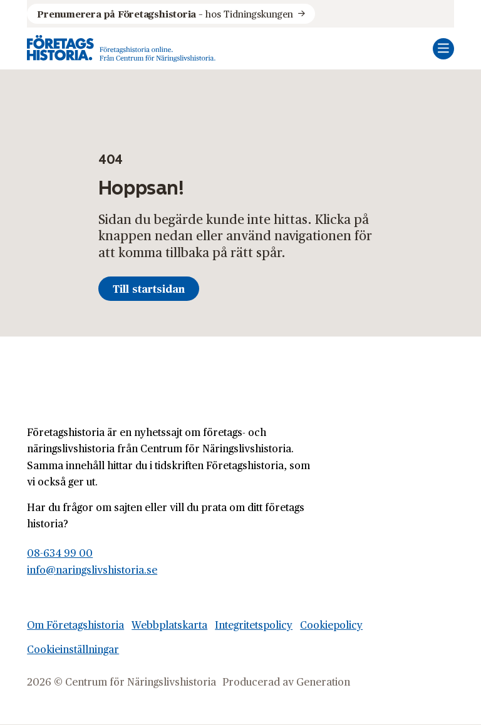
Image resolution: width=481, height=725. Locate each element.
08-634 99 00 (60, 552)
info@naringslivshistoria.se (92, 569)
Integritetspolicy (253, 624)
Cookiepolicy (331, 624)
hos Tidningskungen (164, 13)
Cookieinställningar (73, 649)
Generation (323, 681)
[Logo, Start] (121, 48)
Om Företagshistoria (75, 624)
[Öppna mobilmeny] (443, 48)
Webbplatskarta (169, 624)
